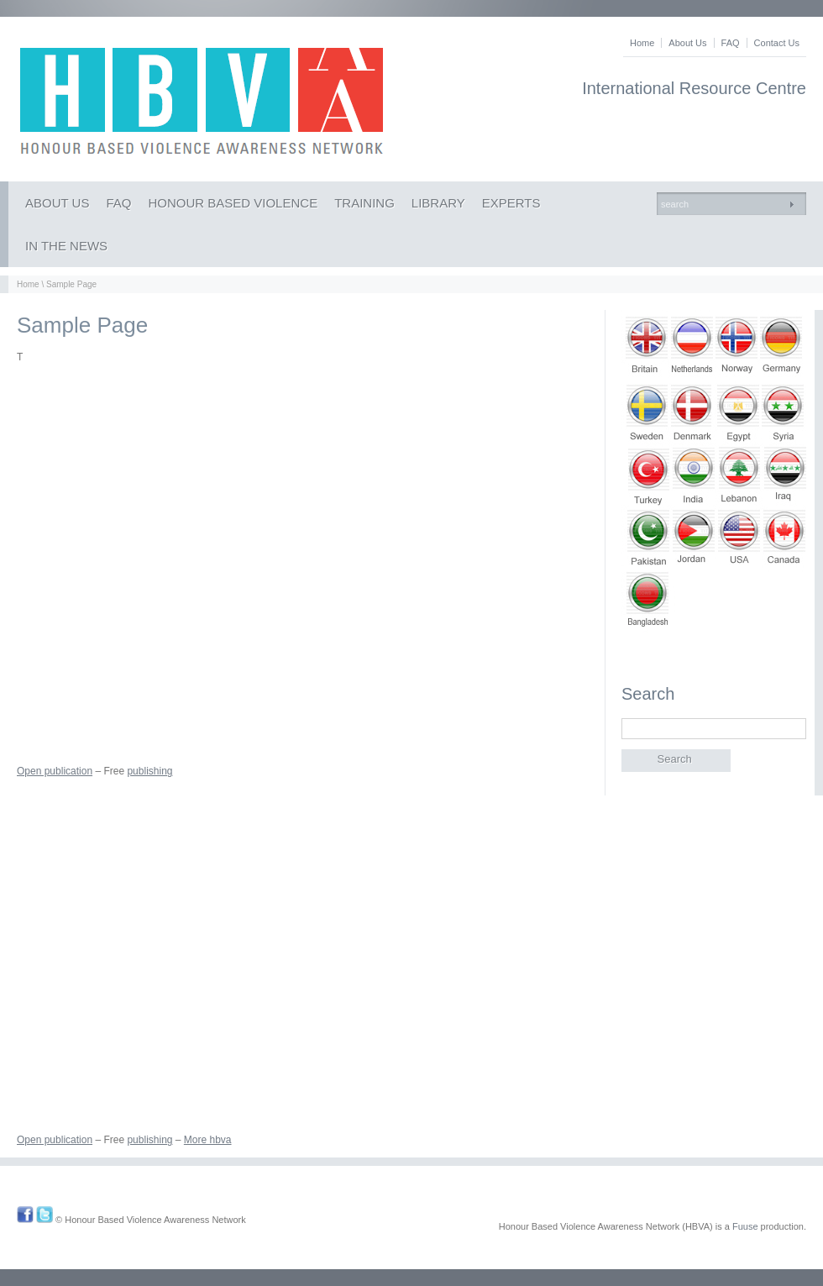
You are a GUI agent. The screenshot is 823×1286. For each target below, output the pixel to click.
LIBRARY (438, 203)
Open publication (54, 771)
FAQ (730, 43)
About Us (687, 43)
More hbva (208, 1140)
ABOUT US (57, 203)
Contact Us (776, 43)
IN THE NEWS (66, 246)
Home (642, 43)
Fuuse (745, 1226)
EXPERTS (511, 203)
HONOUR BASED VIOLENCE (232, 203)
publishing (149, 771)
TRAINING (364, 203)
